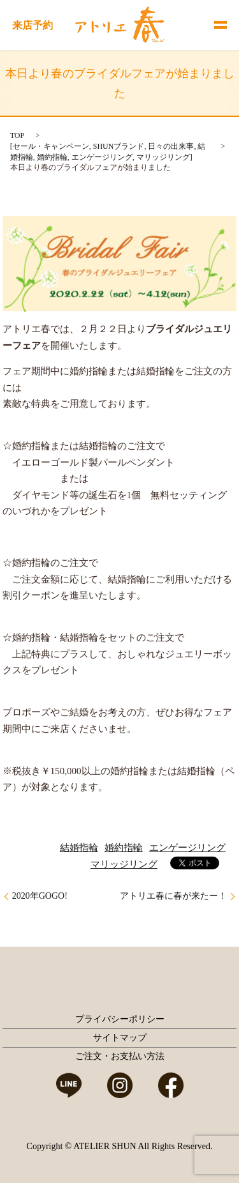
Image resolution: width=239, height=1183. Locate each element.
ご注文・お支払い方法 (119, 1056)
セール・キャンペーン (51, 146)
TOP (17, 135)
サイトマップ (120, 1037)
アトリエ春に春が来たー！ (173, 896)
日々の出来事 (171, 146)
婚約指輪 (52, 157)
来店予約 (32, 25)
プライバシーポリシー (119, 1019)
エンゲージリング (102, 157)
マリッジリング (163, 157)
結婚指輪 (79, 848)
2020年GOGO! (40, 896)
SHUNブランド (119, 146)
